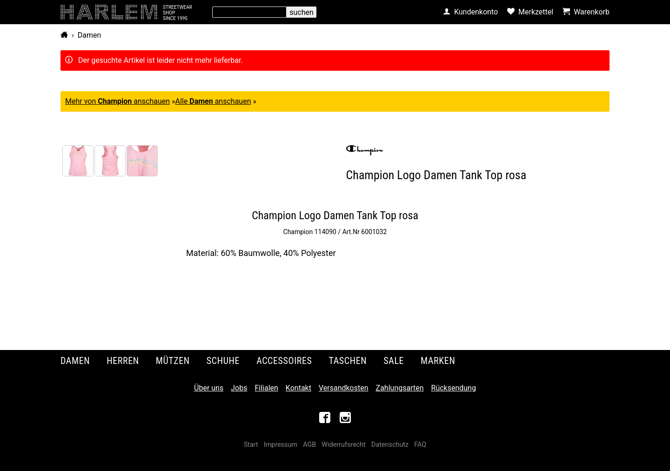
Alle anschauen (213, 101)
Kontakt (298, 388)
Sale (393, 360)
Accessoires (284, 360)
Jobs (239, 388)
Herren (123, 360)
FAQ (420, 445)
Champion (298, 232)
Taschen (348, 360)
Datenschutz (390, 445)
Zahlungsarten (400, 388)
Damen (89, 35)
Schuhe (223, 360)
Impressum (280, 445)
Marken (438, 360)
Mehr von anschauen (117, 101)
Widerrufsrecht (344, 445)
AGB (309, 445)
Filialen (266, 388)
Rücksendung (453, 388)
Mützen (173, 360)
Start (251, 445)
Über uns (208, 388)
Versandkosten (343, 388)
